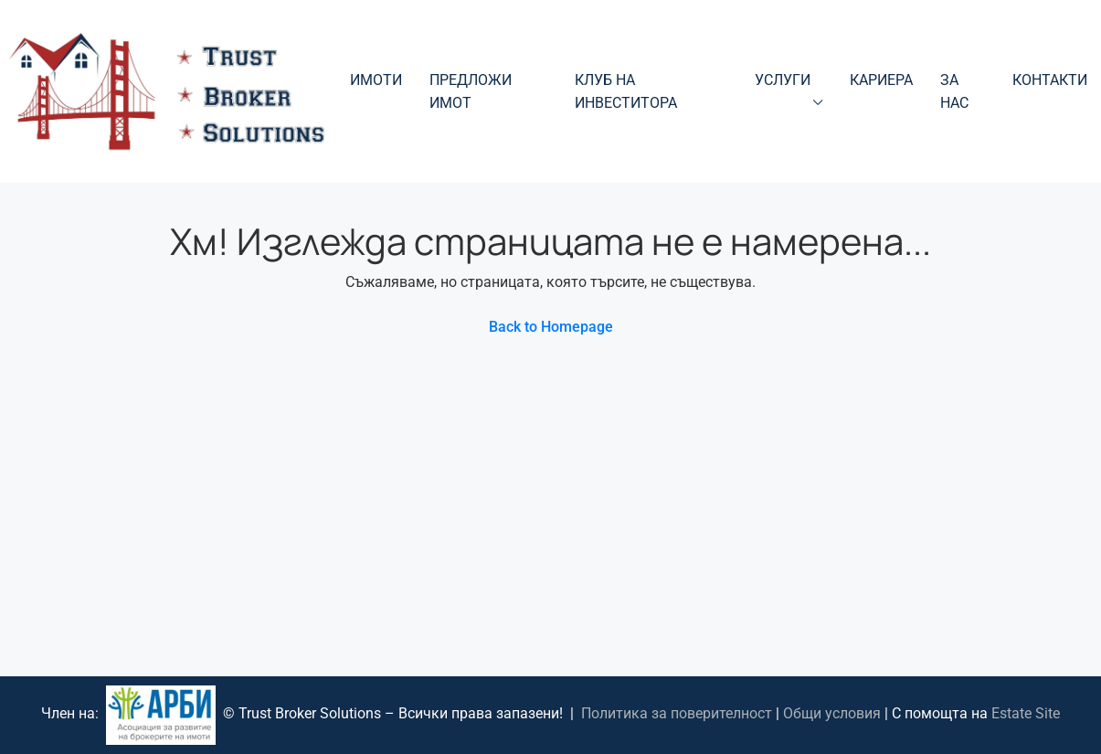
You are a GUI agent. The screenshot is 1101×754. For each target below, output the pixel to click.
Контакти (1049, 80)
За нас (954, 91)
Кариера (881, 80)
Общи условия (832, 714)
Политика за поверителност (676, 714)
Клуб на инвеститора (626, 91)
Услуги (782, 80)
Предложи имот (470, 91)
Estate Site (1025, 714)
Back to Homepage (551, 326)
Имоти (376, 80)
